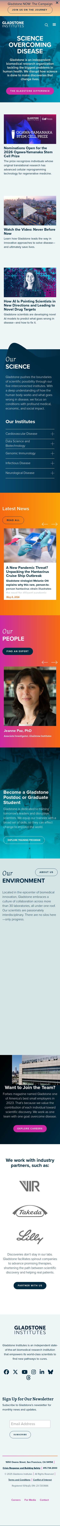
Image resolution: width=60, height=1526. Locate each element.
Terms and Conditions (19, 1479)
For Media (30, 1500)
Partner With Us (30, 1285)
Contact (44, 1500)
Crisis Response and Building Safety (21, 1468)
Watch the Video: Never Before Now (29, 231)
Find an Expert (18, 651)
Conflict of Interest (42, 1479)
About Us (46, 872)
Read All (13, 520)
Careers (16, 1500)
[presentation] (46, 523)
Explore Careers (30, 1128)
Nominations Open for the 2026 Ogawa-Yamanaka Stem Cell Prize (28, 152)
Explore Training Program (24, 840)
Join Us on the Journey (29, 10)
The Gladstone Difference (30, 91)
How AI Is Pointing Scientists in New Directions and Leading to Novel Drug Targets (30, 305)
